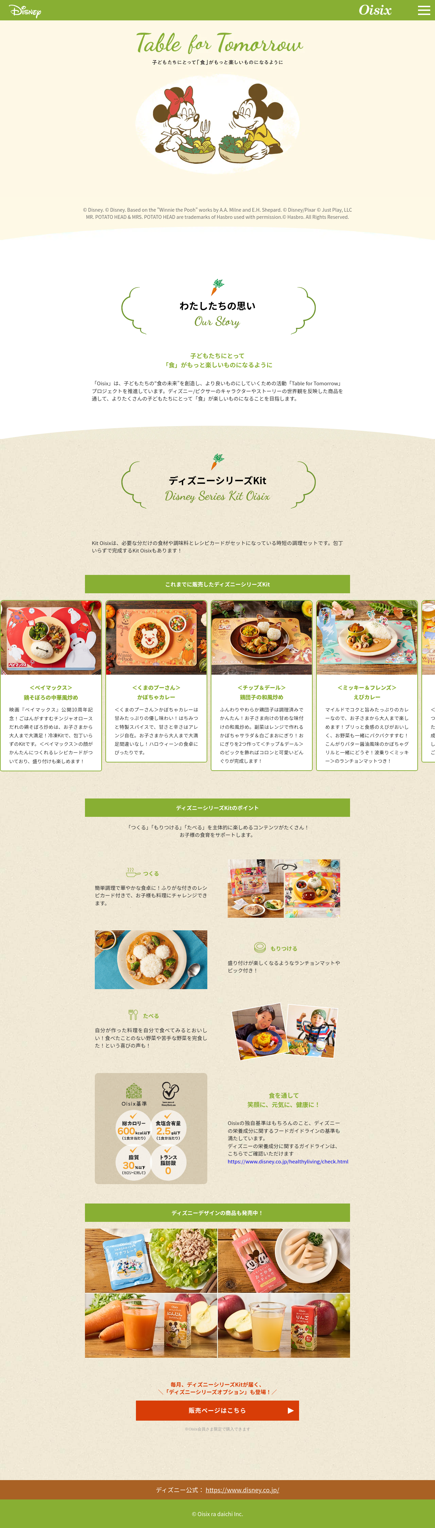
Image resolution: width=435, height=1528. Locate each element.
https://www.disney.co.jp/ (242, 1489)
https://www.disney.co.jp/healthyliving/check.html (288, 1161)
